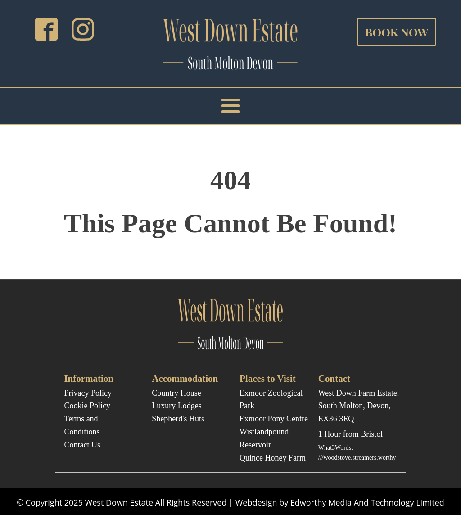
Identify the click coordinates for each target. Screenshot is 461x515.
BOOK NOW (396, 31)
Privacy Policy (88, 393)
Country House (176, 393)
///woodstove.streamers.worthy (357, 457)
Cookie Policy (87, 405)
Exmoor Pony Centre (274, 418)
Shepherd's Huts (178, 418)
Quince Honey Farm (273, 457)
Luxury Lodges (176, 405)
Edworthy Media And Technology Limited (367, 502)
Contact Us (82, 444)
